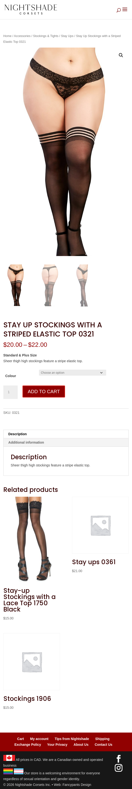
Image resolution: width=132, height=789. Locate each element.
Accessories (22, 36)
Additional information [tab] (26, 442)
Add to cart (44, 391)
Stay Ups (67, 36)
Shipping (102, 739)
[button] (121, 55)
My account (39, 739)
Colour (10, 376)
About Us (81, 744)
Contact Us (103, 744)
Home (7, 36)
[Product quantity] (10, 392)
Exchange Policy (27, 744)
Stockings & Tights (45, 36)
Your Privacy (57, 744)
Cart (20, 739)
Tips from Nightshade (72, 739)
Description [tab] (17, 434)
